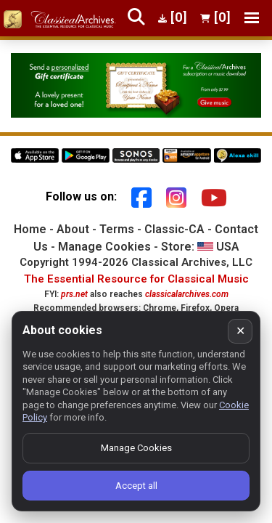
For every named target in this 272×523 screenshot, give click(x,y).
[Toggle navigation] (251, 18)
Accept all (136, 485)
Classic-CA (174, 229)
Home (30, 229)
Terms (116, 229)
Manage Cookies (104, 247)
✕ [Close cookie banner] (240, 331)
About (73, 229)
